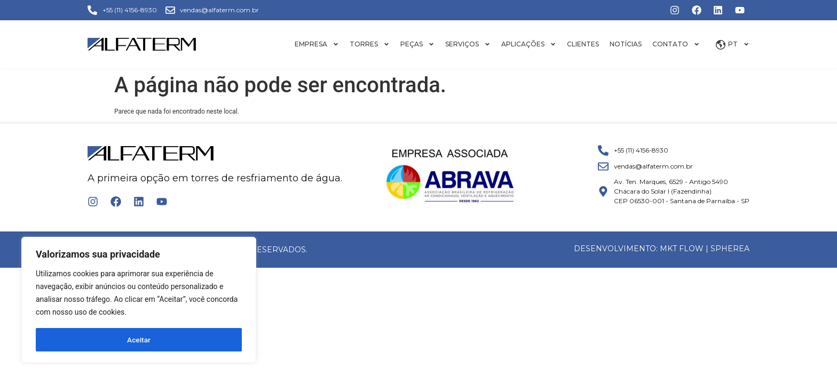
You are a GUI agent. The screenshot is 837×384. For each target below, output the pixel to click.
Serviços (468, 44)
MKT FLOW (682, 248)
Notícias (626, 44)
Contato (676, 44)
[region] (138, 300)
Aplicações (528, 44)
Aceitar (139, 339)
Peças (417, 44)
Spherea (729, 248)
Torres (370, 44)
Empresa (317, 44)
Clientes (583, 44)
